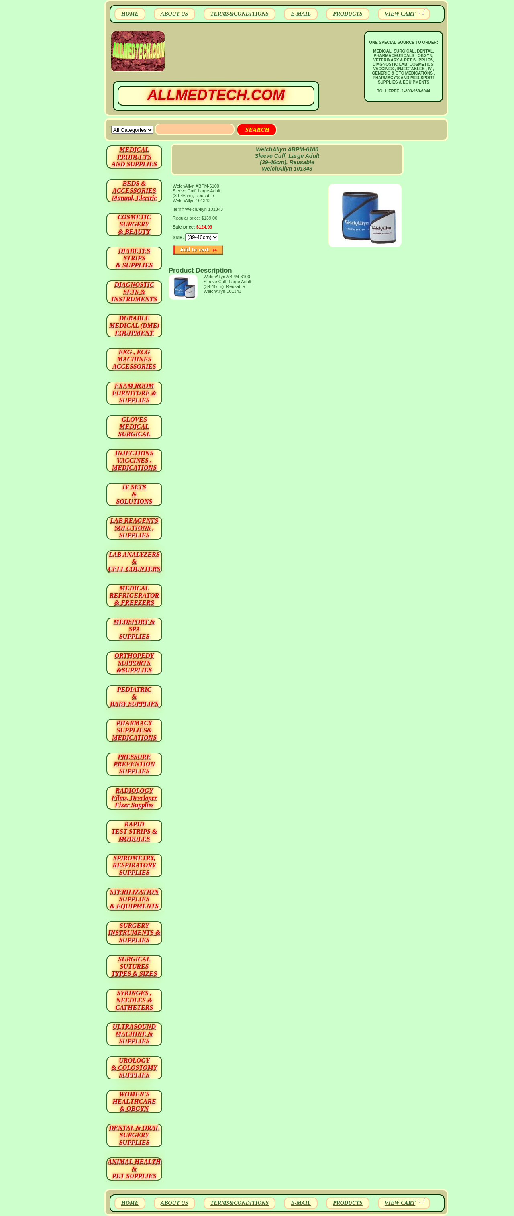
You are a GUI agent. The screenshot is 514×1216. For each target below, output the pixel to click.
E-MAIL (301, 14)
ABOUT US (174, 14)
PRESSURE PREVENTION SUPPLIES (134, 764)
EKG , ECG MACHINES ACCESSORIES (134, 359)
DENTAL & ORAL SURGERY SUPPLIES (134, 1135)
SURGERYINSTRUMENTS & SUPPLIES (134, 932)
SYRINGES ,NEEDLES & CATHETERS (134, 1000)
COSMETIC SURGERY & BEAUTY (134, 224)
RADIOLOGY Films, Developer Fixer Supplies (134, 797)
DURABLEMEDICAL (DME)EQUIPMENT (134, 325)
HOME (130, 14)
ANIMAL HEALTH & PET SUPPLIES (134, 1168)
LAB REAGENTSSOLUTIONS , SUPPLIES (134, 528)
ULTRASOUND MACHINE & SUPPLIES (134, 1034)
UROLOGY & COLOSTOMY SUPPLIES (134, 1067)
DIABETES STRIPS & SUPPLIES (134, 258)
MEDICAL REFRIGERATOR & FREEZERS (134, 595)
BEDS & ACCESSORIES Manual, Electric (134, 190)
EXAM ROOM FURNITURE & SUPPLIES (134, 393)
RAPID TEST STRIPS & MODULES (134, 831)
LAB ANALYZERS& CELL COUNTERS (134, 561)
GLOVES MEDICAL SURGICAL (134, 426)
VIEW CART (400, 14)
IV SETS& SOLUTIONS (134, 494)
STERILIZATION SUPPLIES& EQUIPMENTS (134, 899)
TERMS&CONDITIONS (239, 14)
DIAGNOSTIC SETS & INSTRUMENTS (134, 291)
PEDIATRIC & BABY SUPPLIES (134, 696)
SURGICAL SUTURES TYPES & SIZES (134, 966)
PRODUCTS (348, 14)
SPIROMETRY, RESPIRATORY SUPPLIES (134, 865)
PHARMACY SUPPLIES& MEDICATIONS (134, 730)
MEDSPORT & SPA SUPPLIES (134, 629)
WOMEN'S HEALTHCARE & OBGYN (134, 1101)
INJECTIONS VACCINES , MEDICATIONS (134, 460)
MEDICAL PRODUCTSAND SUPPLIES (134, 156)
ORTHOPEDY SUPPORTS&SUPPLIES (134, 662)
